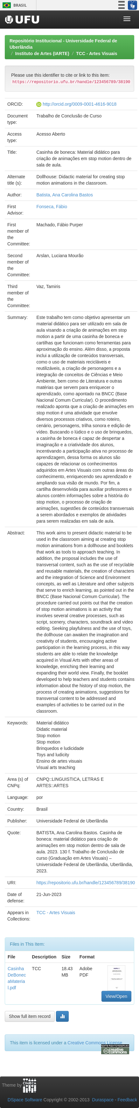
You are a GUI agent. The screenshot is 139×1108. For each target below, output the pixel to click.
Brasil (13, 5)
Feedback (127, 1099)
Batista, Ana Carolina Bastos (64, 194)
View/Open (116, 996)
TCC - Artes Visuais (96, 53)
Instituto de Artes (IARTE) (42, 53)
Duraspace (103, 1099)
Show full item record (30, 1016)
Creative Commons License (94, 1042)
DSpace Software (25, 1099)
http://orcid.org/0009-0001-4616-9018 (79, 104)
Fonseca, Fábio (51, 206)
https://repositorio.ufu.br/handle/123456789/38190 (85, 882)
